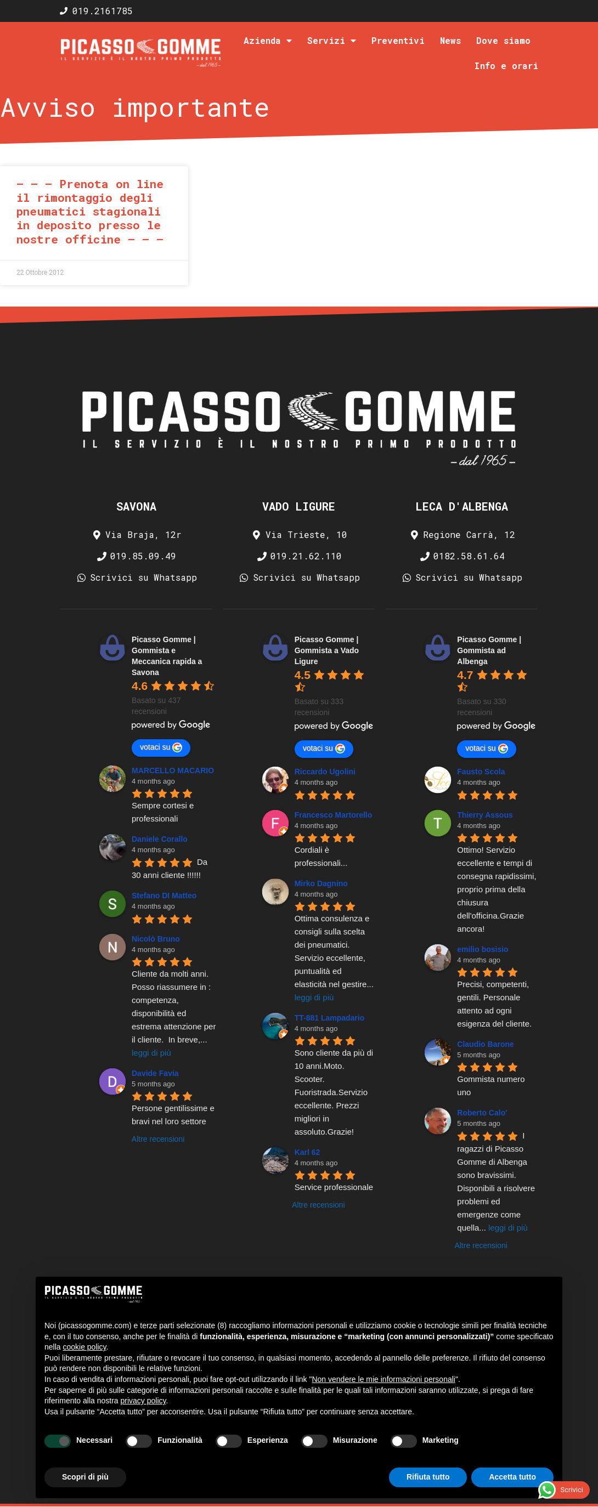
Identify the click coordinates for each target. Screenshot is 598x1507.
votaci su (161, 747)
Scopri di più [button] (85, 1476)
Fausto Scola (481, 771)
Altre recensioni (158, 1139)
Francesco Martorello (334, 815)
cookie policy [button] (84, 1346)
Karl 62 (307, 1152)
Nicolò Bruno (156, 938)
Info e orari (506, 65)
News (450, 40)
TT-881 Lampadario (330, 1017)
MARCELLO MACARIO (173, 770)
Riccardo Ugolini (325, 771)
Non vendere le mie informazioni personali (383, 1379)
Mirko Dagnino (321, 883)
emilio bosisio (482, 949)
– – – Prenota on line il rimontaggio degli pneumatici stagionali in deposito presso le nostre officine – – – (89, 211)
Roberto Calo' (482, 1112)
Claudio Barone (485, 1044)
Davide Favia (155, 1073)
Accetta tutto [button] (512, 1476)
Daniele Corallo (160, 839)
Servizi (331, 40)
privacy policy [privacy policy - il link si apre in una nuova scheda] (143, 1400)
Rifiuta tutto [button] (428, 1476)
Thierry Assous (484, 815)
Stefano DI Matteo (164, 895)
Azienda (268, 40)
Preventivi (398, 40)
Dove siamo (503, 40)
